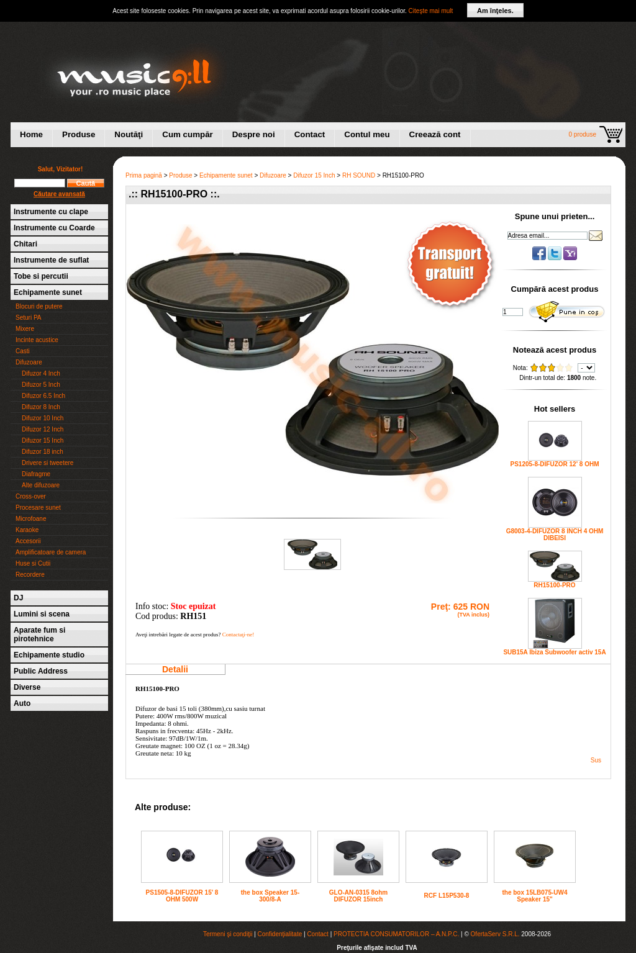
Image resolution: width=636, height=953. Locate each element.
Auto (22, 703)
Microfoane (31, 518)
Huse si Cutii (33, 563)
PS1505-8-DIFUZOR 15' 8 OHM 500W (182, 896)
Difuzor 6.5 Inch (43, 395)
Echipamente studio (49, 655)
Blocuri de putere (39, 306)
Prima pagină (143, 175)
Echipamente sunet (48, 292)
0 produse (582, 134)
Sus (596, 760)
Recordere (30, 574)
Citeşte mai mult (431, 10)
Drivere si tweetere (47, 462)
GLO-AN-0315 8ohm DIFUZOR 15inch (358, 896)
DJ (18, 598)
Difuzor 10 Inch (42, 418)
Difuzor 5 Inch (41, 384)
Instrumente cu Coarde (54, 228)
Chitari (25, 244)
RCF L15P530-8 (447, 895)
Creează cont (435, 134)
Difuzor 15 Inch (42, 440)
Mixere (25, 328)
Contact (309, 134)
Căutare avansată (59, 194)
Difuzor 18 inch (42, 451)
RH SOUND (358, 175)
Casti (23, 351)
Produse (78, 134)
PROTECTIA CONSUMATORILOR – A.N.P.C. (396, 934)
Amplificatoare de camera (51, 552)
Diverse (27, 687)
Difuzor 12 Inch (42, 429)
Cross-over (31, 496)
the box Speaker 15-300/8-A (270, 896)
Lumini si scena (42, 614)
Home (31, 134)
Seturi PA (29, 317)
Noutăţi (128, 134)
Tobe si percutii (41, 276)
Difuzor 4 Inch (41, 373)
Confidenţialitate (280, 934)
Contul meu (366, 134)
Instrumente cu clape (51, 211)
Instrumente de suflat (51, 260)
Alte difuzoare (41, 485)
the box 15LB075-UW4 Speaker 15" (534, 896)
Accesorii (28, 541)
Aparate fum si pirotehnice (39, 634)
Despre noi (253, 134)
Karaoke (27, 529)
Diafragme (36, 474)
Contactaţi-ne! (238, 634)
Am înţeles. (495, 10)
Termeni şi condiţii (227, 934)
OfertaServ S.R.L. (495, 934)
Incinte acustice (37, 339)
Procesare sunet (38, 507)
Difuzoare (29, 362)
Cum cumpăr (187, 134)
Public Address (41, 671)
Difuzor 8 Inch (41, 407)
